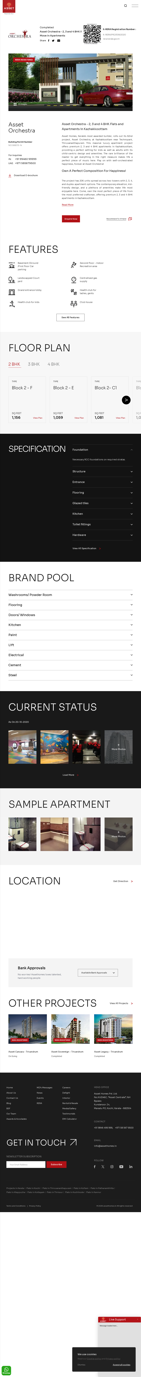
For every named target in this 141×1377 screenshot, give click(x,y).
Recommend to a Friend (116, 219)
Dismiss (81, 1365)
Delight (66, 1093)
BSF (8, 1108)
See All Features (70, 317)
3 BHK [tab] (34, 364)
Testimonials (68, 1114)
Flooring (78, 492)
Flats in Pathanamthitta (102, 1188)
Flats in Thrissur (55, 1192)
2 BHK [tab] (14, 364)
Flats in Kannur (93, 1192)
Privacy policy (113, 1358)
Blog (8, 1103)
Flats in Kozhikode (74, 1192)
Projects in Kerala (15, 1188)
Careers (66, 1087)
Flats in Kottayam (35, 1192)
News (39, 1093)
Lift (11, 645)
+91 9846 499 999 (103, 1128)
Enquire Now (71, 219)
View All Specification (87, 548)
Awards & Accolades (16, 1119)
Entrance (79, 482)
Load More (71, 775)
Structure (79, 471)
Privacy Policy (35, 1206)
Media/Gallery (69, 1108)
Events (40, 1098)
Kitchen (78, 514)
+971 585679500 (25, 163)
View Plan (37, 418)
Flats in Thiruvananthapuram (56, 1188)
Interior (66, 1098)
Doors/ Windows (21, 615)
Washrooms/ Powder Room (30, 595)
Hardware (79, 535)
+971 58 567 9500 (124, 1128)
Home (9, 1087)
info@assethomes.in (105, 1146)
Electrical (16, 655)
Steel (12, 675)
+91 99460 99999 (25, 159)
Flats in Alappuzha (15, 1192)
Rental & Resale (70, 1103)
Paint (12, 635)
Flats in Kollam (81, 1188)
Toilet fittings (82, 524)
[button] (126, 400)
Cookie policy (94, 1358)
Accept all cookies (121, 1365)
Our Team (11, 1114)
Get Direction (123, 881)
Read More (67, 204)
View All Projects (121, 1003)
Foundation (80, 449)
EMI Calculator (69, 1119)
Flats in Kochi (33, 1188)
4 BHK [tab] (53, 364)
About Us (11, 1093)
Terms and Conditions (16, 1206)
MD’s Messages (44, 1087)
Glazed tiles (81, 503)
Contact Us (12, 1098)
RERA (39, 1103)
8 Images (20, 104)
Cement (14, 665)
